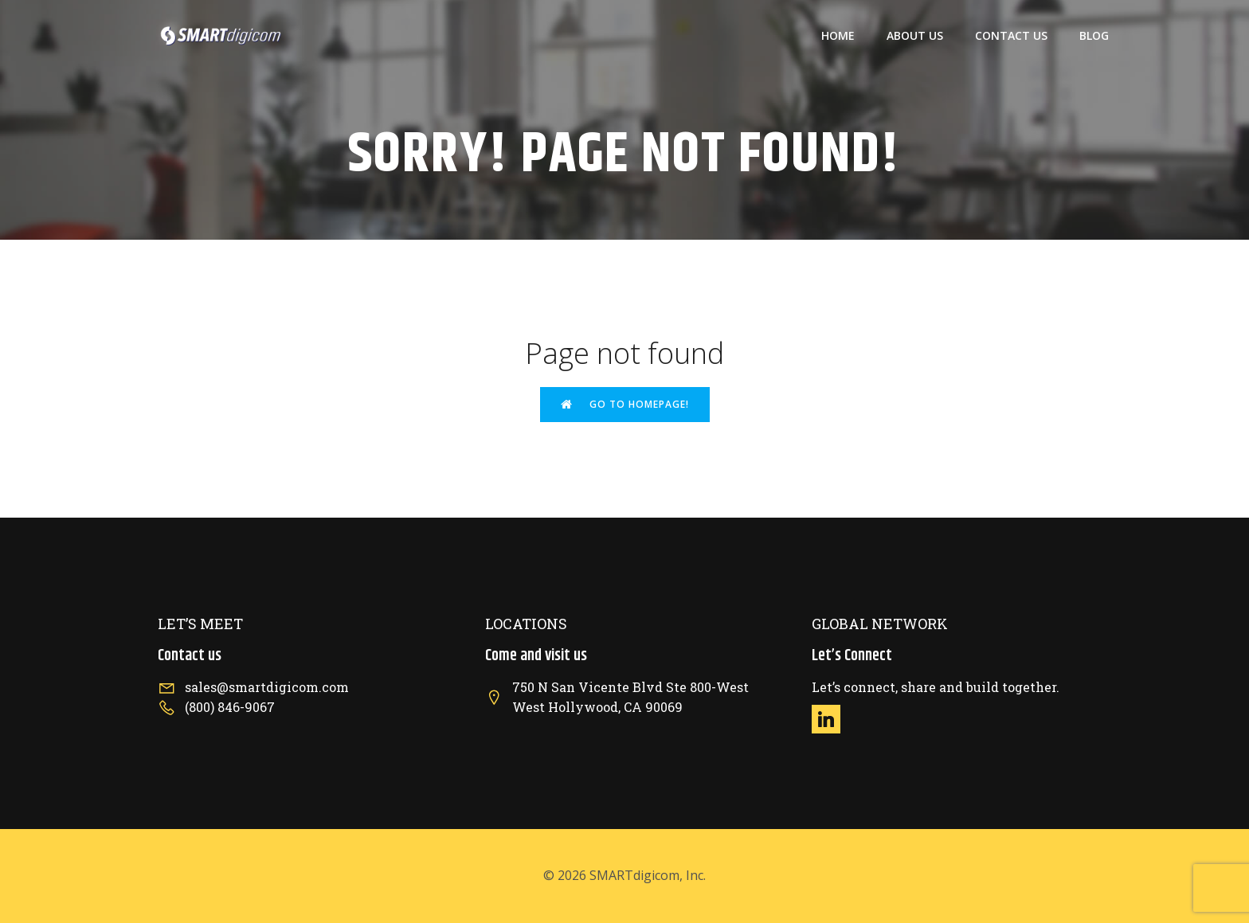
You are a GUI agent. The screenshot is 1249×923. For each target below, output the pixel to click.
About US (915, 36)
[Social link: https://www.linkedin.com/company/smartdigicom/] (832, 719)
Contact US (1011, 36)
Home (838, 36)
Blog (1094, 36)
